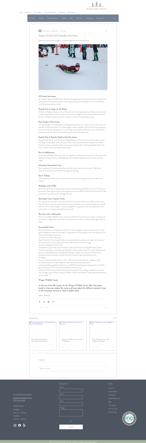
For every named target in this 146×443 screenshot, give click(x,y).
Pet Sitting (111, 395)
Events (41, 18)
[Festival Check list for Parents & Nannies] (73, 328)
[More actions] (106, 31)
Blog (109, 402)
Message (62, 408)
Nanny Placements (114, 398)
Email (61, 394)
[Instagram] (15, 425)
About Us (111, 388)
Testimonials (112, 405)
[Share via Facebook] (39, 302)
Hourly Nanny (112, 391)
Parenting (89, 18)
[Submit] (71, 427)
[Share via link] (53, 302)
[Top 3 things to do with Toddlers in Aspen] (103, 328)
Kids (71, 18)
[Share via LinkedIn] (48, 302)
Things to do (100, 18)
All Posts (32, 18)
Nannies (79, 18)
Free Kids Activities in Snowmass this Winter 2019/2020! (40, 340)
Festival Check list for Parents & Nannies (72, 340)
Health (63, 18)
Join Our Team (113, 409)
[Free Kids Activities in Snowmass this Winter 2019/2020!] (42, 328)
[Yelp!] (24, 425)
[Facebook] (19, 425)
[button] (114, 18)
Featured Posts (52, 18)
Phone (61, 401)
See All (115, 318)
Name (61, 387)
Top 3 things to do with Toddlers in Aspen (100, 340)
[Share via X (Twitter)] (44, 302)
